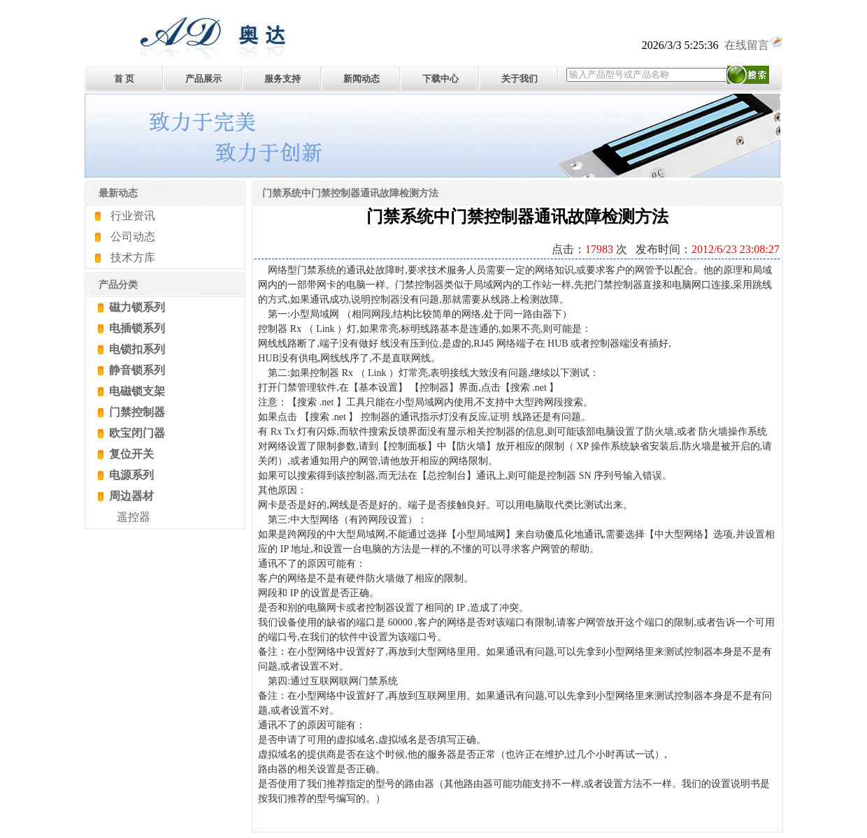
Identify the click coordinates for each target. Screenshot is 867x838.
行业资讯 (132, 216)
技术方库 (132, 257)
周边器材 (130, 496)
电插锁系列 (135, 328)
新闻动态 (361, 78)
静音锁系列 (135, 370)
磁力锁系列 (135, 307)
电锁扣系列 (135, 349)
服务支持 (282, 78)
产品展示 (203, 78)
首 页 (124, 78)
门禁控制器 (135, 412)
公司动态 (132, 237)
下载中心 (440, 78)
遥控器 (133, 517)
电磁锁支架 (135, 391)
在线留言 (753, 45)
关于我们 (519, 78)
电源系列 (130, 475)
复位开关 (130, 454)
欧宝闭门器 (135, 433)
